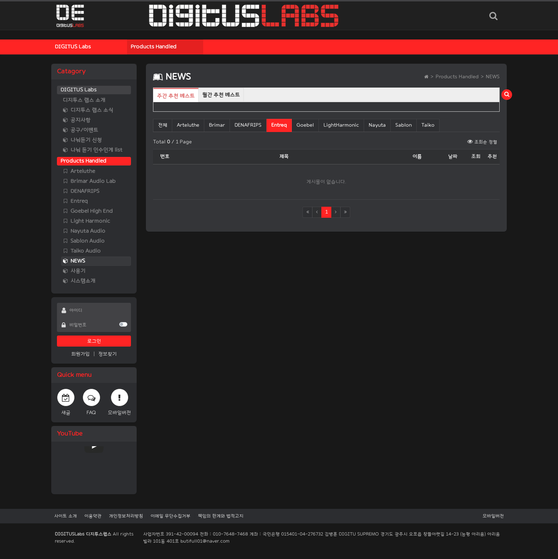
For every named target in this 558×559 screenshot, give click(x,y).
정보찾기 (107, 354)
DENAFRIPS (81, 191)
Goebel (305, 125)
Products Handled (154, 46)
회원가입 (80, 354)
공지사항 (76, 120)
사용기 (74, 271)
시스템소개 (79, 281)
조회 (475, 156)
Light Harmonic (86, 221)
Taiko (428, 125)
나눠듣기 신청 (82, 140)
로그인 (94, 341)
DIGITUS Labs (73, 46)
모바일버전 (493, 516)
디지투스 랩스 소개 (84, 100)
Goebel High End (88, 211)
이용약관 (92, 516)
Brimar (217, 125)
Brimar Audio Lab (89, 181)
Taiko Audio (82, 251)
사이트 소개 (65, 516)
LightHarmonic (341, 125)
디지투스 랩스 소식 (88, 110)
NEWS (74, 261)
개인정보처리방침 (126, 516)
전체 (162, 125)
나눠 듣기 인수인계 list (92, 150)
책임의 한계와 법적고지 (220, 516)
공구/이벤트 (80, 130)
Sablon (403, 125)
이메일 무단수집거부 (170, 516)
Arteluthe (79, 171)
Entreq (75, 201)
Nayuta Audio (84, 231)
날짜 (452, 156)
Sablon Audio (84, 241)
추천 (492, 156)
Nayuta (377, 125)
